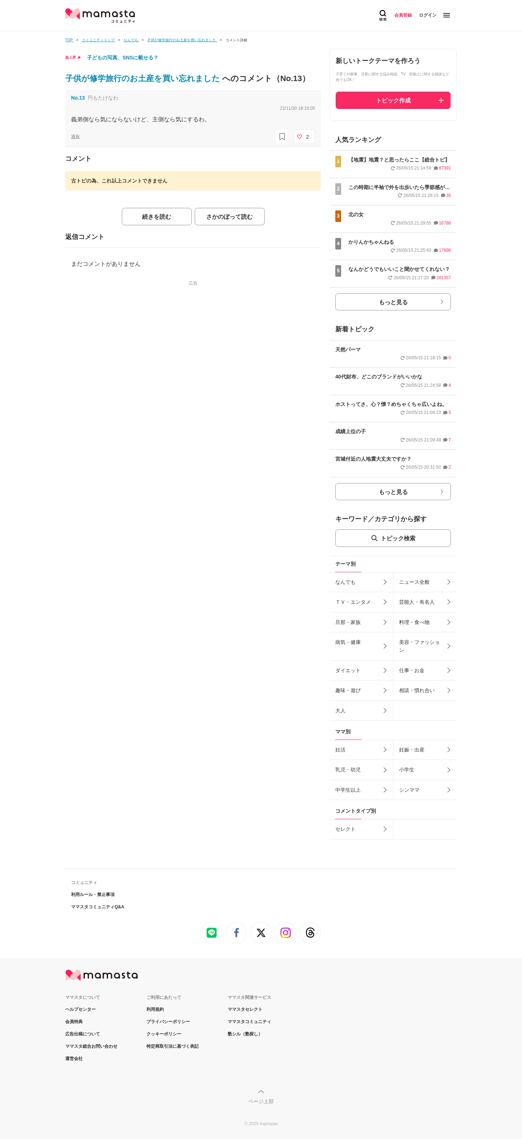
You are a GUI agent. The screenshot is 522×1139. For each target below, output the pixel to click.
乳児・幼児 (348, 769)
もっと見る (393, 302)
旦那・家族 (348, 622)
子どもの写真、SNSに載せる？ (122, 57)
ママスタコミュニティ (249, 1021)
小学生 (406, 769)
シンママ (409, 790)
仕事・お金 (411, 670)
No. (78, 98)
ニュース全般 (414, 582)
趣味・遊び (348, 690)
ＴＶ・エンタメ (353, 602)
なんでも (345, 582)
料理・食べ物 (414, 622)
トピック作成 (393, 100)
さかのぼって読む (229, 217)
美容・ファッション (419, 646)
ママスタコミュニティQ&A (97, 907)
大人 (340, 710)
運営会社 (74, 1058)
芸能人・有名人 (417, 602)
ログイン (427, 15)
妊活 (340, 750)
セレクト (345, 829)
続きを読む (156, 217)
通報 (75, 136)
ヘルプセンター (80, 1009)
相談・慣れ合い (417, 690)
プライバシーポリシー (168, 1021)
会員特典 (74, 1021)
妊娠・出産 (411, 750)
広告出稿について (82, 1034)
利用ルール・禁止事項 (93, 894)
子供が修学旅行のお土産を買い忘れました (143, 78)
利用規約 (155, 1009)
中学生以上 (348, 790)
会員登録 (403, 15)
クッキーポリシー (163, 1034)
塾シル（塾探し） (245, 1034)
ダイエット (348, 670)
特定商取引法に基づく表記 (172, 1046)
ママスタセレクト (245, 1009)
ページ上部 (261, 1101)
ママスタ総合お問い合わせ (91, 1046)
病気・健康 (348, 642)
